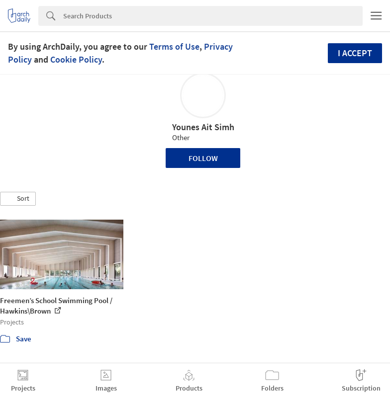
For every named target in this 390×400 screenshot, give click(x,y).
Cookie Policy (76, 59)
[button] (18, 199)
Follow (203, 158)
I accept (355, 53)
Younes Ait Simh (203, 127)
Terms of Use (174, 46)
